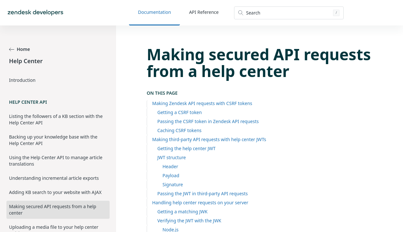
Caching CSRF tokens (179, 130)
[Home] (35, 12)
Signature (172, 184)
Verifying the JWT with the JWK (189, 221)
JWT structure (171, 157)
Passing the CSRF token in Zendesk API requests (208, 121)
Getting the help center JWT (186, 148)
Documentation (154, 12)
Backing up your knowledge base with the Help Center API (53, 140)
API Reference (204, 12)
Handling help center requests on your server (200, 202)
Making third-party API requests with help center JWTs (209, 139)
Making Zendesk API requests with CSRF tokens (202, 103)
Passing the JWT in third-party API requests (202, 193)
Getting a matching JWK (182, 211)
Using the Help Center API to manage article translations (56, 160)
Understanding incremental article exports (54, 178)
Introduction (22, 80)
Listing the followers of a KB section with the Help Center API (56, 119)
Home (19, 49)
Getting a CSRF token (179, 112)
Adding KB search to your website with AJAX (55, 192)
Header (170, 166)
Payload (170, 175)
